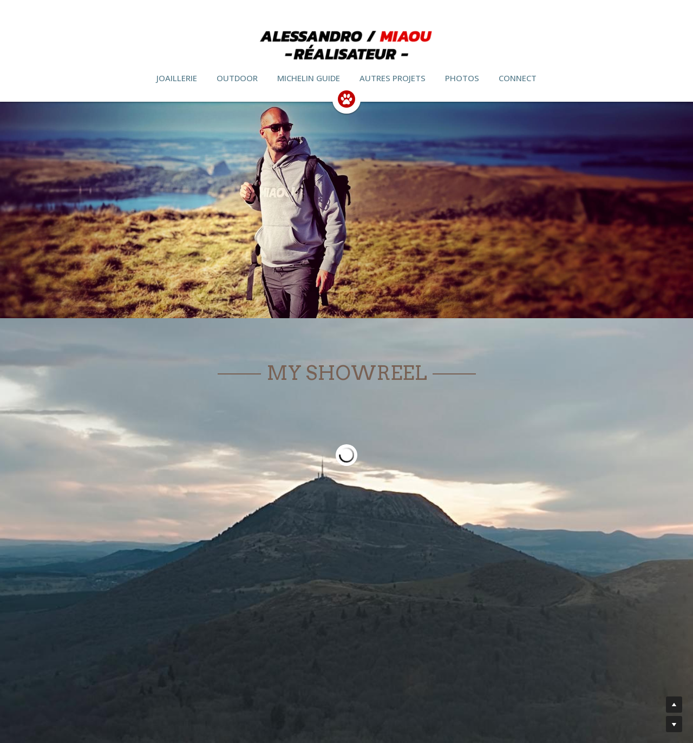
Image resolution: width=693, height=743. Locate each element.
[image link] (346, 98)
